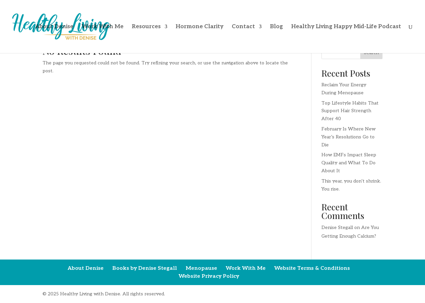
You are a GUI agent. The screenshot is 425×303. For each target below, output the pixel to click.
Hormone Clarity (199, 27)
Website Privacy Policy (209, 276)
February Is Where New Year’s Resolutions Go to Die (348, 137)
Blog (276, 27)
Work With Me (103, 27)
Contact (243, 27)
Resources (146, 27)
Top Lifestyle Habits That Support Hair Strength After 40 (350, 111)
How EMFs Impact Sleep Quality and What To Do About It (348, 163)
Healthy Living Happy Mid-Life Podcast (346, 27)
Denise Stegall (337, 227)
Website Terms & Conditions (312, 268)
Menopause (201, 268)
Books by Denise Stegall (144, 268)
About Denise (54, 27)
